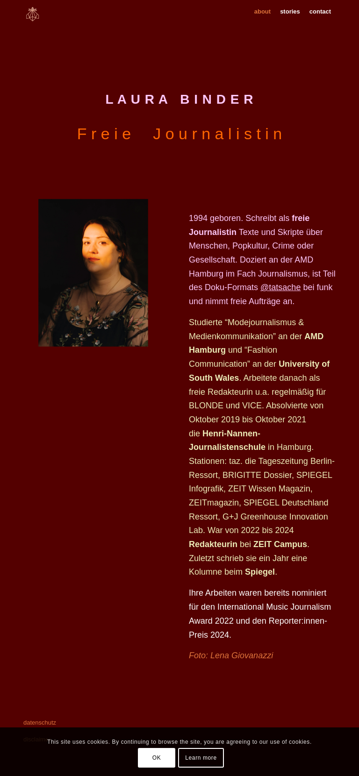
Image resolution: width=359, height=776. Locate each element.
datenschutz (39, 722)
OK (156, 758)
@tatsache (280, 287)
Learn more (200, 758)
